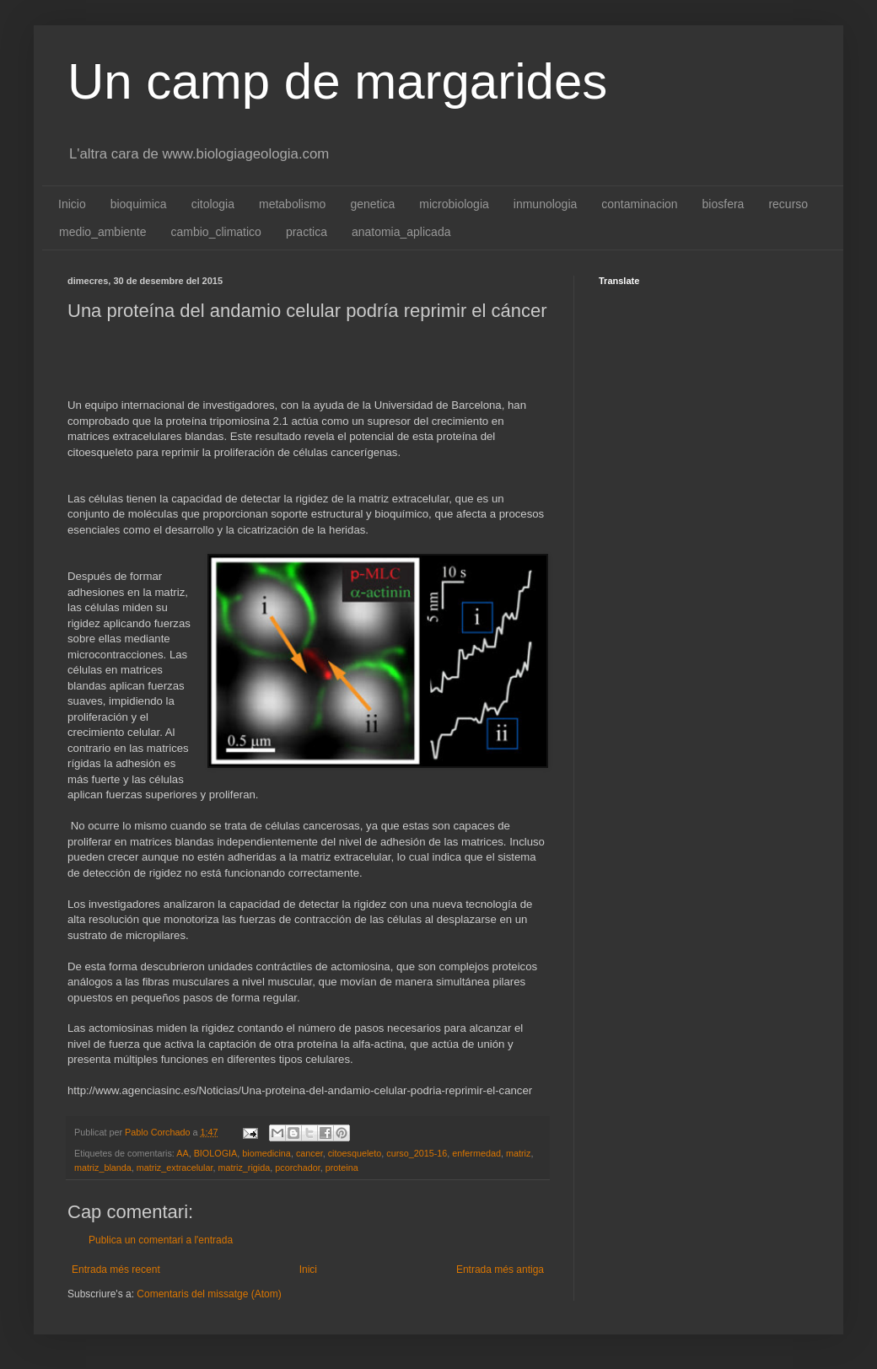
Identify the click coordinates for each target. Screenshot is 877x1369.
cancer (309, 1153)
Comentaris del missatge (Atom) (209, 1294)
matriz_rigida (244, 1167)
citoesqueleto (355, 1153)
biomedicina (266, 1153)
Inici (308, 1269)
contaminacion (639, 204)
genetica (372, 204)
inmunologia (546, 204)
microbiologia (453, 204)
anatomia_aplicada (401, 232)
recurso (788, 204)
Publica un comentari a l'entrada (161, 1240)
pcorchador (297, 1167)
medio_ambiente (103, 232)
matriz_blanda (103, 1167)
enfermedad (476, 1153)
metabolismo (292, 204)
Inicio (72, 204)
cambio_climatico (216, 232)
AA (182, 1153)
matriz (518, 1153)
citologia (212, 204)
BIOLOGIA (216, 1153)
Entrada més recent (116, 1269)
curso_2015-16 (416, 1153)
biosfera (723, 204)
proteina (342, 1167)
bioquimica (138, 204)
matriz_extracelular (175, 1167)
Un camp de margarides (337, 81)
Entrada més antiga (500, 1269)
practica (306, 232)
